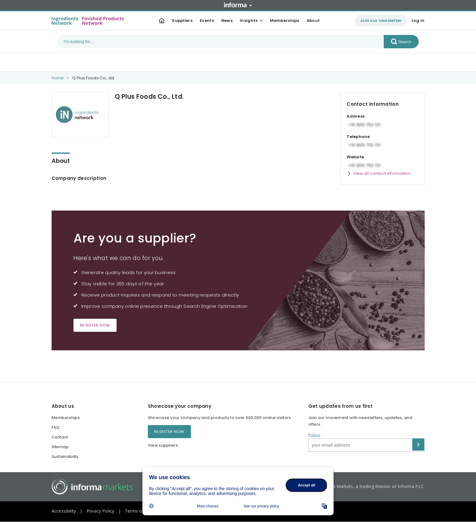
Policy (314, 435)
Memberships (284, 20)
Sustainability (65, 456)
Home (58, 78)
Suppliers (182, 20)
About (313, 20)
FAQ (56, 427)
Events (207, 20)
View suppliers (163, 445)
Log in (418, 20)
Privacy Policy (100, 511)
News (227, 20)
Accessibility (64, 511)
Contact (60, 437)
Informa (238, 4)
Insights (248, 20)
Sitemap (60, 447)
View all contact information (382, 173)
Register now (95, 325)
